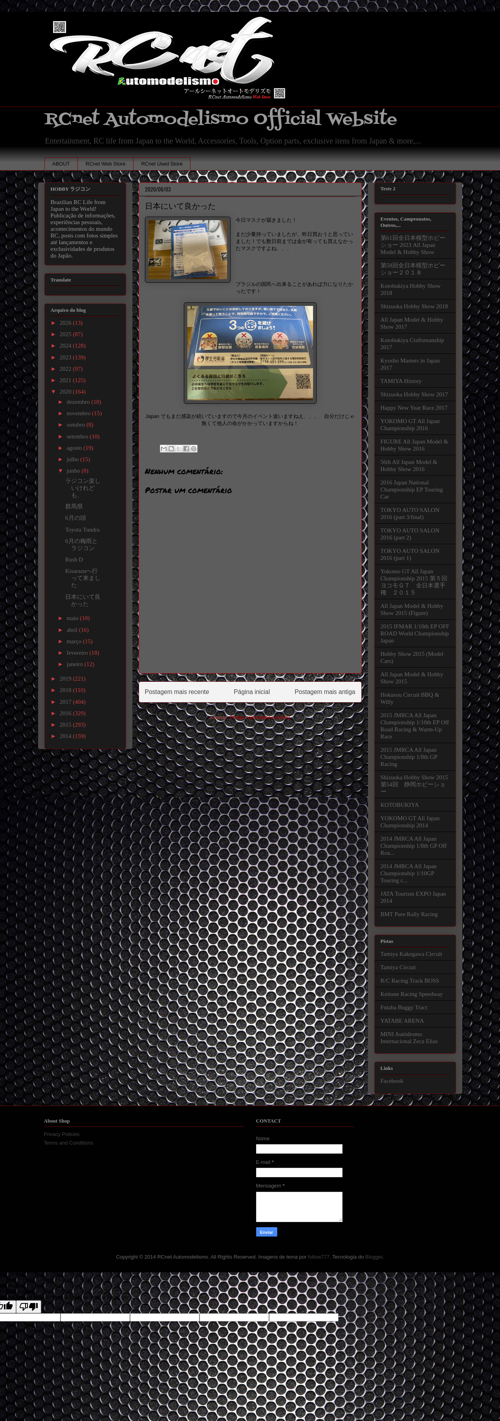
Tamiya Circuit (398, 967)
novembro (79, 413)
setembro (78, 436)
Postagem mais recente (177, 691)
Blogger (374, 1257)
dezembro (79, 402)
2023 (66, 357)
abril (73, 630)
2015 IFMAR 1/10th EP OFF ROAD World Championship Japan (415, 633)
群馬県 (74, 506)
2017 (66, 702)
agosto (75, 448)
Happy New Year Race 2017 (414, 408)
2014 (66, 736)
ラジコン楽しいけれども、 (83, 488)
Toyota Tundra (82, 529)
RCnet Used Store (162, 164)
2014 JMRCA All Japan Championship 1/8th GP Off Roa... (414, 846)
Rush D (74, 559)
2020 (66, 391)
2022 (66, 369)
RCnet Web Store (106, 164)
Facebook (392, 1081)
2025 (66, 334)
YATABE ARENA (402, 1021)
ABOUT (61, 164)
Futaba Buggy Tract (404, 1007)
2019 (66, 679)
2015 (66, 725)
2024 (66, 345)
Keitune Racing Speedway (412, 994)
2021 (66, 380)
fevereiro (78, 653)
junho (74, 471)
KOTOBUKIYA (400, 805)
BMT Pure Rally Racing (409, 914)
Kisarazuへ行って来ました (83, 578)
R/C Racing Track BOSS (410, 980)
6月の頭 (75, 518)
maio (73, 618)
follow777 (319, 1257)
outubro (76, 425)
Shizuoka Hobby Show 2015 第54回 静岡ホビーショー (414, 784)
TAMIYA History (401, 381)
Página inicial (252, 691)
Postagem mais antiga (325, 691)
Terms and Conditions (68, 1143)
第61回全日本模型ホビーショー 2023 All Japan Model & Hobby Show (413, 245)
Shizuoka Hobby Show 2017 (414, 394)
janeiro (75, 664)
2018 (66, 690)
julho (74, 459)
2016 (66, 713)
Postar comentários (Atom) (259, 717)
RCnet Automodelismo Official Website (220, 119)
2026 (66, 323)
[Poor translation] (28, 1306)
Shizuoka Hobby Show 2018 (414, 306)
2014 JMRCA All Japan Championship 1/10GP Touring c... (409, 873)
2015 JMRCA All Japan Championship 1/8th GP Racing (409, 757)
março (75, 641)
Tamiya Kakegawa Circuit (411, 954)
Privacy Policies (62, 1134)
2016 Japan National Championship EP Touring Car (412, 489)
